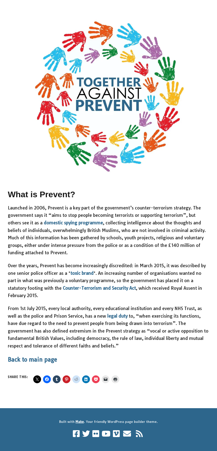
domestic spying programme (73, 223)
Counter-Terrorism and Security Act (99, 288)
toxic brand (82, 273)
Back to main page (32, 359)
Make (80, 422)
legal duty (117, 316)
